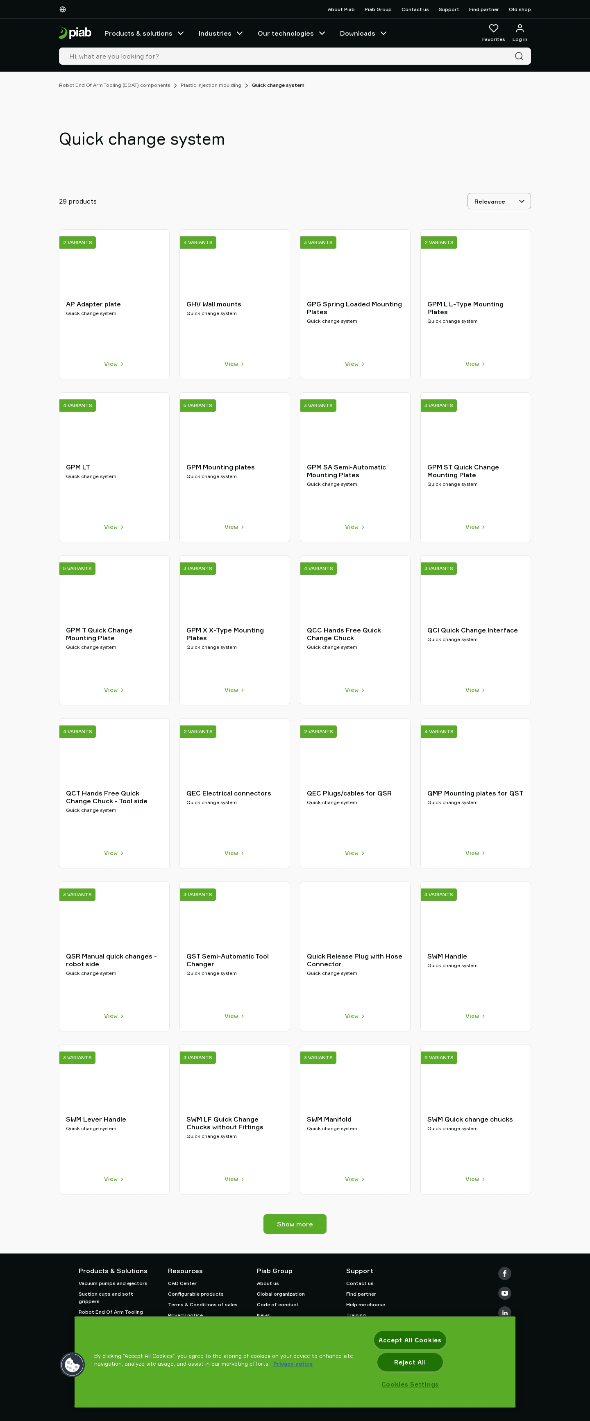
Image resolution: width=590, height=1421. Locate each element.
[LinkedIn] (504, 1312)
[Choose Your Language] (64, 9)
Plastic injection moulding (211, 85)
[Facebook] (504, 1273)
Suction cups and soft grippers (106, 1297)
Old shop (520, 9)
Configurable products (196, 1294)
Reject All (410, 1362)
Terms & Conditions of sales (203, 1304)
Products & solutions (145, 33)
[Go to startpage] (75, 33)
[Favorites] (494, 33)
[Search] (521, 56)
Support (449, 9)
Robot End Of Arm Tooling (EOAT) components (114, 85)
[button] (72, 1365)
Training (356, 1315)
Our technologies (292, 33)
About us (268, 1283)
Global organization (281, 1294)
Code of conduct (278, 1304)
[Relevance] (499, 201)
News (263, 1315)
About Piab (341, 9)
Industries (222, 33)
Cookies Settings (410, 1384)
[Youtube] (504, 1293)
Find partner (484, 9)
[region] (295, 1362)
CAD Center (182, 1283)
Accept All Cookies (410, 1340)
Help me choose (365, 1304)
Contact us (415, 9)
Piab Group (378, 9)
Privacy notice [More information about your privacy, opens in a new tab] (293, 1363)
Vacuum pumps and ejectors (113, 1283)
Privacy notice (185, 1315)
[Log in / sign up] (520, 33)
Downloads (364, 33)
